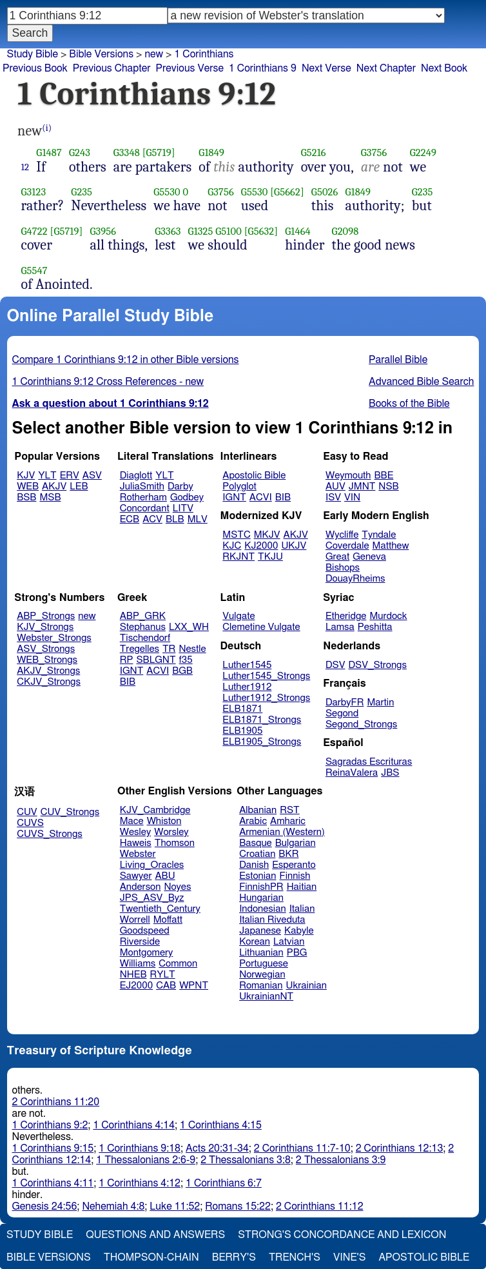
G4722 (34, 231)
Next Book (444, 68)
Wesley (135, 832)
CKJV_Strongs (49, 682)
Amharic (288, 821)
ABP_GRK (143, 616)
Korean (254, 942)
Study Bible (32, 54)
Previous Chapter (112, 68)
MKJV (267, 535)
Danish (254, 865)
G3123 (33, 192)
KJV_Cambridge (155, 810)
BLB (175, 519)
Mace (132, 821)
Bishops (343, 568)
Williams (138, 964)
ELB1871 (242, 709)
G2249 (423, 152)
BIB (283, 497)
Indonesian (262, 909)
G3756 (374, 152)
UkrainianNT (266, 996)
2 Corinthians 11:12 (320, 1206)
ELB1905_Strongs (261, 742)
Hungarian (261, 898)
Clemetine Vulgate (261, 627)
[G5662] (287, 192)
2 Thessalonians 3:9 (341, 1160)
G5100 (228, 231)
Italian (302, 909)
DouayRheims (355, 579)
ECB (129, 519)
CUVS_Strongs (50, 834)
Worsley (171, 832)
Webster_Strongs (54, 638)
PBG (297, 953)
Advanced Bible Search (421, 382)
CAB (166, 985)
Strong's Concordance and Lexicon (342, 1235)
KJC (231, 546)
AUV (335, 486)
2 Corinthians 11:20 (56, 1102)
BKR (288, 854)
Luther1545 (246, 665)
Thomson (175, 843)
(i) (47, 128)
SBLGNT (155, 660)
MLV (198, 519)
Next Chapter (386, 68)
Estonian (257, 876)
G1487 (49, 152)
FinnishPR (261, 887)
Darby (180, 486)
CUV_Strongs (70, 812)
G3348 (126, 152)
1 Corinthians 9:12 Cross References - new (108, 382)
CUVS (30, 823)
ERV (69, 475)
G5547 (34, 270)
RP (126, 660)
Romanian (260, 985)
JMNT (362, 486)
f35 (186, 660)
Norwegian (262, 974)
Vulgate (238, 616)
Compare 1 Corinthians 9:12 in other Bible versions (125, 360)
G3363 (167, 231)
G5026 (324, 192)
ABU (165, 876)
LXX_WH (189, 627)
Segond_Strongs (361, 724)
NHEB (133, 974)
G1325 (200, 231)
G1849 (211, 152)
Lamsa (340, 627)
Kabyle (299, 931)
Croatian (257, 854)
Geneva (369, 557)
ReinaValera (352, 773)
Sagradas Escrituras (369, 762)
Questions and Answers (155, 1235)
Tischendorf (145, 638)
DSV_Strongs (377, 665)
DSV (335, 665)
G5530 (166, 192)
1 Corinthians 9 (262, 68)
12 (25, 167)
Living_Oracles (152, 865)
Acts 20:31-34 (217, 1148)
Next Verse (326, 68)
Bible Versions (101, 54)
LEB (79, 486)
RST (290, 810)
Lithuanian (261, 953)
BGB (182, 671)
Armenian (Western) (282, 832)
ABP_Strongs (46, 616)
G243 (79, 152)
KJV (26, 475)
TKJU (270, 557)
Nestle (192, 649)
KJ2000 (261, 546)
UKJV (293, 546)
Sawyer (136, 876)
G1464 (298, 231)
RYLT (162, 974)
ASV (92, 475)
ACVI (260, 497)
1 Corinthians (203, 54)
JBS (390, 773)
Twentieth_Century (160, 909)
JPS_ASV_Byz (152, 898)
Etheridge (346, 616)
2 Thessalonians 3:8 (245, 1160)
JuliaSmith (142, 486)
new (153, 54)
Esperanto (294, 865)
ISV (333, 497)
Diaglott (136, 475)
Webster (138, 854)
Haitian (302, 887)
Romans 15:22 (238, 1206)
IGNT (234, 497)
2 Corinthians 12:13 (399, 1148)
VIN (352, 497)
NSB (388, 486)
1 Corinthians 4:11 (53, 1183)
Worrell (135, 920)
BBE (384, 475)
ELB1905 (242, 731)
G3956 (103, 231)
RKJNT (238, 557)
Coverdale (347, 546)
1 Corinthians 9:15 (53, 1148)
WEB (28, 486)
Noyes (177, 887)
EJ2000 (136, 985)
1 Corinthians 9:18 (139, 1148)
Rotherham (143, 497)
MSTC (236, 535)
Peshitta (375, 627)
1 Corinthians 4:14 (134, 1125)
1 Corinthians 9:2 (50, 1125)
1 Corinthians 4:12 (139, 1183)
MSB (50, 497)
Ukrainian (306, 985)
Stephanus (143, 627)
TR (168, 649)
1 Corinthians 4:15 (221, 1125)
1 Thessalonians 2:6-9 (145, 1160)
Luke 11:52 (175, 1206)
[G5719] (158, 152)
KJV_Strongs (45, 627)
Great (337, 557)
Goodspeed (145, 931)
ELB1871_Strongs (261, 720)
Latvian (288, 942)
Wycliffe (342, 535)
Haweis (135, 843)
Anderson (140, 887)
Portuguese (263, 964)
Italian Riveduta (272, 920)
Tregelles (139, 649)
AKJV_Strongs (48, 671)
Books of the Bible (409, 403)
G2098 (345, 231)
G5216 (313, 152)
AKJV (54, 486)
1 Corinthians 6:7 (224, 1183)
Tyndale (379, 535)
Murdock (388, 616)
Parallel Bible (398, 360)
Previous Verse (190, 68)
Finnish (295, 876)
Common (178, 964)
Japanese (260, 931)
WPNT (193, 985)
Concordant (145, 508)
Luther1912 (246, 687)
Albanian (258, 810)
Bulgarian (295, 843)
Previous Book (35, 68)
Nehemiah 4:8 (113, 1206)
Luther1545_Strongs (266, 676)
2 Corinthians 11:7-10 (302, 1148)
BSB (26, 497)
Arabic (253, 821)
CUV (27, 812)
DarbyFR (345, 702)
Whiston (164, 821)
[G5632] (261, 231)
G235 (81, 192)
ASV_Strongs (46, 649)
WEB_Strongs (47, 660)
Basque (255, 843)
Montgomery (146, 953)
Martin (380, 702)
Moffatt (167, 920)
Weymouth (348, 475)
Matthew (391, 546)
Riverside (140, 942)
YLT (47, 475)
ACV (152, 519)
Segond (342, 713)
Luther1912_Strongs (266, 698)
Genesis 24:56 (44, 1206)
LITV (183, 508)
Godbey (187, 497)
